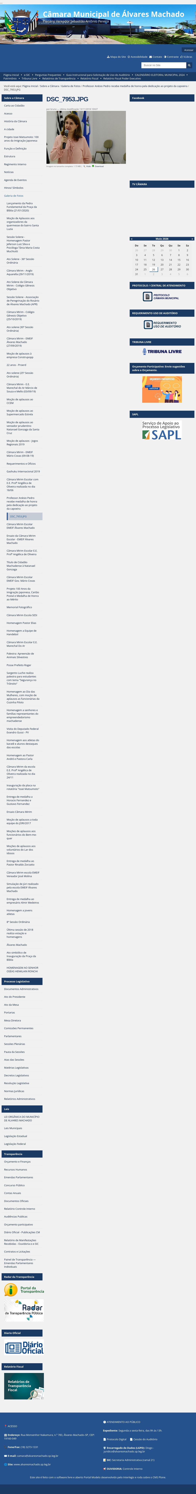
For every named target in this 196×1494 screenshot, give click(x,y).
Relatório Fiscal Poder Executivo (122, 78)
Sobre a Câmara (49, 86)
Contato (157, 57)
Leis (6, 1109)
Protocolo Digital (116, 1439)
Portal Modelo (92, 1477)
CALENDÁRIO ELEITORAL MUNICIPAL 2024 (160, 75)
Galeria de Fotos (70, 86)
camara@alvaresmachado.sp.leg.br (37, 1456)
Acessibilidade (139, 57)
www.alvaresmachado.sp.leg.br (32, 1464)
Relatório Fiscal (89, 78)
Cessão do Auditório (145, 1439)
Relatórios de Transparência (58, 78)
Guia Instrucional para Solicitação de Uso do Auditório (98, 75)
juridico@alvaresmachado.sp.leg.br (124, 1451)
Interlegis (128, 1477)
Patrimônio (10, 78)
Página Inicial (11, 75)
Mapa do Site (118, 57)
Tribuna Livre (29, 78)
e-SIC (27, 75)
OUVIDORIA (114, 1469)
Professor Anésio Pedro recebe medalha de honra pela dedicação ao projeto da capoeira (135, 86)
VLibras (187, 57)
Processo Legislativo (17, 981)
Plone (162, 1477)
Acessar (188, 50)
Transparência (13, 1154)
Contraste (173, 57)
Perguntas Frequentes (48, 75)
